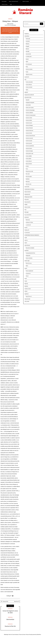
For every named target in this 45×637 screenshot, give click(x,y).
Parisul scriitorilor (29, 258)
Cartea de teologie (29, 150)
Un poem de (28, 273)
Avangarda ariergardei (30, 102)
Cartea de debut (29, 120)
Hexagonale (28, 255)
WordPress (39, 634)
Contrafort (28, 41)
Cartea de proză (29, 143)
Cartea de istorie (29, 133)
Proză (26, 278)
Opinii (27, 61)
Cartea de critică (29, 117)
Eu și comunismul (28, 214)
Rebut (27, 265)
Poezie (26, 268)
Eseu (25, 209)
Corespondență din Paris (30, 253)
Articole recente (4, 4)
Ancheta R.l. (27, 77)
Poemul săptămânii (29, 270)
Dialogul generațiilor (28, 196)
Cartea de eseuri (29, 122)
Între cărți (28, 173)
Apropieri (27, 99)
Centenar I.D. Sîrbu (29, 222)
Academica (27, 33)
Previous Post (5, 601)
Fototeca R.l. (27, 230)
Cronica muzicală (29, 87)
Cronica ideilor (28, 158)
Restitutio (27, 179)
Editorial (27, 48)
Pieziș (27, 66)
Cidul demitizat (10, 619)
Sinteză (26, 291)
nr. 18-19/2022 (13, 25)
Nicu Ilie (10, 634)
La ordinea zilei (28, 56)
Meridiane (10, 18)
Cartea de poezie (29, 140)
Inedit (26, 237)
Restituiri (26, 286)
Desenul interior (29, 163)
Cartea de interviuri (29, 130)
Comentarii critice (28, 97)
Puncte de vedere (29, 69)
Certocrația (28, 38)
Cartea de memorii (29, 138)
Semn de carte (28, 184)
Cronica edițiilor (29, 156)
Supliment (26, 293)
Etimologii (26, 212)
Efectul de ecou (29, 263)
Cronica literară (29, 161)
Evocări (26, 227)
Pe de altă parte (29, 64)
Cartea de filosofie (29, 127)
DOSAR (26, 204)
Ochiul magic (27, 260)
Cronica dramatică (29, 82)
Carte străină (28, 105)
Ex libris (27, 166)
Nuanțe (27, 59)
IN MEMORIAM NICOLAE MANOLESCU (32, 235)
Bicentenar (28, 219)
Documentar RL (27, 202)
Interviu (26, 240)
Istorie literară (27, 245)
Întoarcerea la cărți (29, 171)
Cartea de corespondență (30, 115)
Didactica (27, 43)
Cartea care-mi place (30, 107)
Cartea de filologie (29, 125)
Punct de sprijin (29, 176)
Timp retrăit (27, 301)
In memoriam (27, 232)
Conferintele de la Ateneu (29, 189)
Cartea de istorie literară (30, 135)
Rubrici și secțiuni (26, 1)
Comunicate (27, 186)
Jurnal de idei (28, 54)
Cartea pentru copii (29, 153)
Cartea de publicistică (30, 145)
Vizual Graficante (15, 634)
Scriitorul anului (28, 288)
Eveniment (27, 217)
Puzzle (27, 71)
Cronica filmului (29, 84)
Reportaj (26, 283)
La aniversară (28, 224)
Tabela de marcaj (29, 74)
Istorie (26, 242)
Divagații (27, 46)
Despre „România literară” (13, 1)
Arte (25, 79)
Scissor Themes (26, 634)
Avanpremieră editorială (29, 94)
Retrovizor (28, 181)
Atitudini (26, 92)
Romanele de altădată (30, 247)
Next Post (16, 601)
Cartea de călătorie (29, 112)
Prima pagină (4, 1)
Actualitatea (27, 36)
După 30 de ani (29, 296)
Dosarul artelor (27, 207)
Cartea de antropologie (30, 110)
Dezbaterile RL (27, 194)
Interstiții (27, 51)
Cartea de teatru (29, 148)
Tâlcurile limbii (27, 299)
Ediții (11, 4)
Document (27, 199)
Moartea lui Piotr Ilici (10, 626)
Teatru (27, 89)
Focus (27, 168)
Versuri (27, 276)
